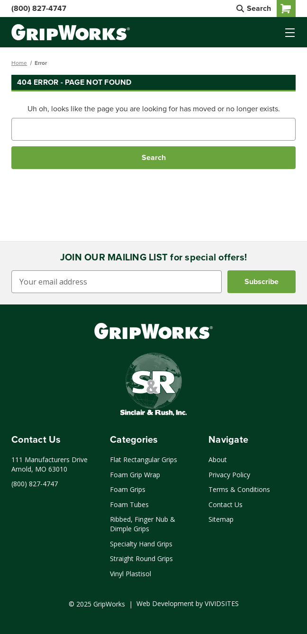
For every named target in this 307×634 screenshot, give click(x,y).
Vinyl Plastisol (130, 573)
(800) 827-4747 (38, 8)
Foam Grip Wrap (135, 474)
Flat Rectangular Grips (143, 459)
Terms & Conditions (239, 489)
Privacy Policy (229, 474)
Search (253, 8)
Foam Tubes (129, 504)
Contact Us (225, 504)
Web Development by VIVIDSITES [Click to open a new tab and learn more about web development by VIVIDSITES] (187, 603)
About (217, 459)
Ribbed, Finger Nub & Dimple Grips (142, 524)
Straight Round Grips (141, 558)
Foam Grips (127, 489)
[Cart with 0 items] (286, 8)
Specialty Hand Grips (141, 543)
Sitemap (221, 519)
